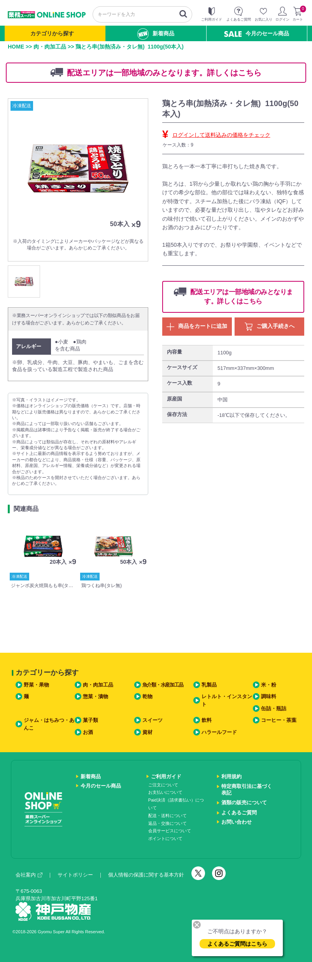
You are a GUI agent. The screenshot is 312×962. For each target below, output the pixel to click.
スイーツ (152, 720)
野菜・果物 (36, 685)
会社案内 (29, 875)
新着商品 (155, 34)
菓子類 (90, 720)
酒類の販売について (244, 802)
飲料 (207, 720)
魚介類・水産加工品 (162, 685)
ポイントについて (165, 838)
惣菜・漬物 (95, 696)
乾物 (147, 696)
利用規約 (231, 776)
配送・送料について (167, 815)
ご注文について (163, 784)
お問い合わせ (236, 822)
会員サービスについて (169, 830)
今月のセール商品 (256, 33)
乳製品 (209, 685)
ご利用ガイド (166, 776)
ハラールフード (219, 732)
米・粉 (268, 685)
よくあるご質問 (239, 813)
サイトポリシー (75, 875)
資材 (147, 732)
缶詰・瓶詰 (273, 708)
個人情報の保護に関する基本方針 (146, 875)
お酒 (88, 732)
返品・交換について (167, 823)
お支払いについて (165, 792)
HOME (16, 47)
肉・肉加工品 (49, 47)
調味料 (268, 696)
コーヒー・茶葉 (278, 720)
